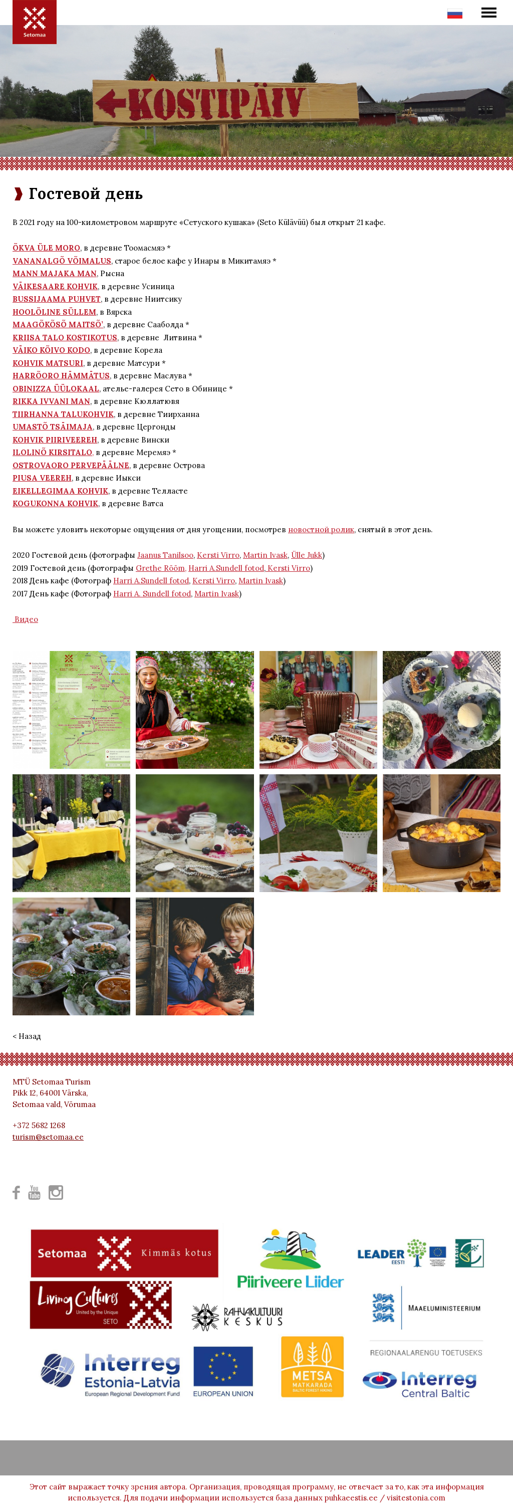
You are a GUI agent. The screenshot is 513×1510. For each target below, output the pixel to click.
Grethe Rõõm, (161, 568)
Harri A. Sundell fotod (152, 593)
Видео (25, 619)
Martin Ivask (265, 555)
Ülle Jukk (306, 555)
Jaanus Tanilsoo (165, 555)
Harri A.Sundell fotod (226, 568)
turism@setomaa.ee (48, 1137)
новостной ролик (321, 529)
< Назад (27, 1036)
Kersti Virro (218, 555)
